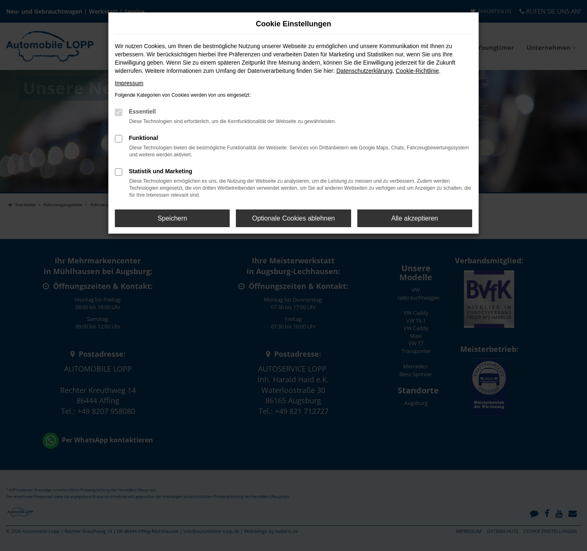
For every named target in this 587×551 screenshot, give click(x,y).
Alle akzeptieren (414, 218)
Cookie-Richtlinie (417, 70)
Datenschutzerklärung (364, 70)
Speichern (172, 218)
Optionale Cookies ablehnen (293, 218)
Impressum (129, 83)
